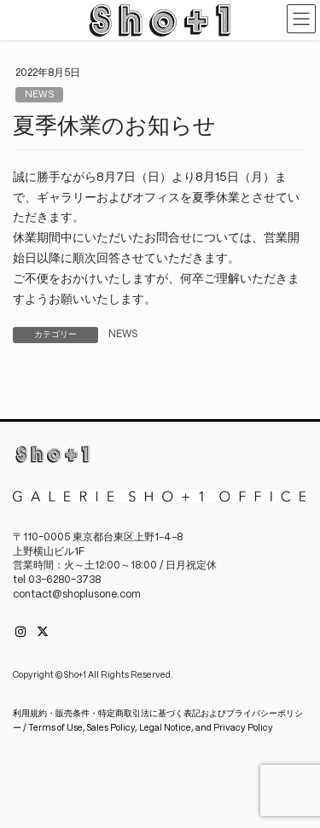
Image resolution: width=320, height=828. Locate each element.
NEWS (39, 94)
